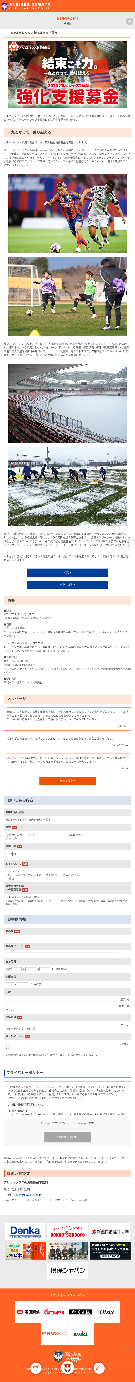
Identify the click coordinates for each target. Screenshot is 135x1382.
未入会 (11, 839)
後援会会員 (14, 835)
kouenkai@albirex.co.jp (27, 1195)
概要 (67, 572)
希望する (12, 897)
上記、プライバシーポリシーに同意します (67, 1123)
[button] (67, 1367)
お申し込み (67, 585)
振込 (10, 878)
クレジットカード (18, 871)
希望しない (30, 897)
